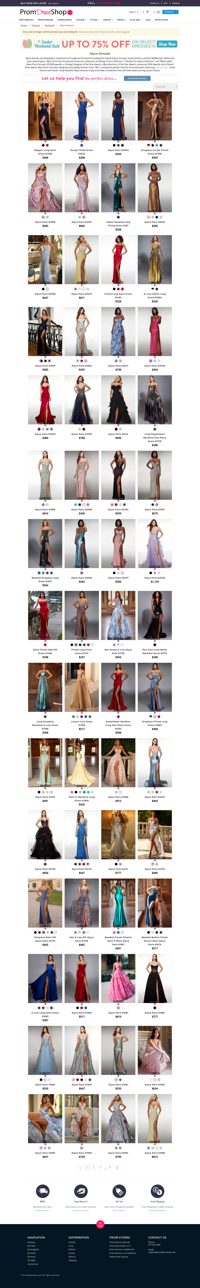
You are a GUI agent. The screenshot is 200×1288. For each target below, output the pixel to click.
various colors (162, 67)
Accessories (33, 1263)
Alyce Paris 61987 (82, 1084)
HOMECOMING (64, 20)
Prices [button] (121, 20)
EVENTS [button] (108, 20)
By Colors (32, 1245)
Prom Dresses (45, 20)
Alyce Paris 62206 (154, 578)
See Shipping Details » (157, 1210)
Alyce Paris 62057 (118, 578)
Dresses (36, 25)
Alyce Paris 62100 (118, 509)
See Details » (53, 3)
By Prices (32, 1256)
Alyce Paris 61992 (82, 366)
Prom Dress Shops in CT (120, 1245)
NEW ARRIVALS (26, 20)
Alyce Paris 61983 (45, 366)
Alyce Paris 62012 (155, 797)
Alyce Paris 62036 (45, 294)
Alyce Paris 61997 (118, 1153)
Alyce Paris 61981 (118, 1013)
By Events (32, 1253)
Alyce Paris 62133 (82, 869)
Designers (50, 25)
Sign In (132, 12)
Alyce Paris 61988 (45, 509)
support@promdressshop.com (162, 1252)
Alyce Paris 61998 (155, 1153)
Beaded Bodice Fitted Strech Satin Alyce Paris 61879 (155, 941)
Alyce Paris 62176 (155, 869)
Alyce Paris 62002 (118, 150)
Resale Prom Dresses (119, 1256)
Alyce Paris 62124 (118, 434)
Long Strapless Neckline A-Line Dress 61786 (45, 725)
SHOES (161, 20)
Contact (72, 1242)
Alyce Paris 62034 (155, 222)
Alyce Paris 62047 (81, 294)
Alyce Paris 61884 (82, 1013)
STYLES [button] (94, 20)
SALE (148, 20)
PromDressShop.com (32, 1275)
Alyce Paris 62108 (45, 869)
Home (24, 25)
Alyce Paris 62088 (81, 509)
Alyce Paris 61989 (45, 222)
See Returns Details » (81, 1210)
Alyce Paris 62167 (155, 509)
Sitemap (31, 1242)
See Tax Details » (119, 1210)
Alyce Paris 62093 (81, 434)
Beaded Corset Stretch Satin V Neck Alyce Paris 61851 (118, 941)
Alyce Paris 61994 (45, 1153)
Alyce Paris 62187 (82, 222)
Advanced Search (137, 78)
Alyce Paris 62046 (154, 366)
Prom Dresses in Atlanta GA (122, 1249)
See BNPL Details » (42, 1210)
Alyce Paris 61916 (45, 797)
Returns (72, 1256)
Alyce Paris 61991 (118, 1084)
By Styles (32, 1260)
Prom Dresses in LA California (123, 1253)
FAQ (165, 3)
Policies (72, 1249)
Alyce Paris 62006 (81, 578)
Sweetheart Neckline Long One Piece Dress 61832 (118, 725)
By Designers (34, 1249)
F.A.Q (71, 1245)
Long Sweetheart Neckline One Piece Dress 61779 (154, 438)
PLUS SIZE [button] (136, 20)
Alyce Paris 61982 (155, 1013)
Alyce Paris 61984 (45, 1084)
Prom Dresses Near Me (120, 1242)
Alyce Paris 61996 (82, 1153)
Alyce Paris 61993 (155, 1084)
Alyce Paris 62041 (118, 366)
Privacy (72, 1253)
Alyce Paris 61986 (118, 797)
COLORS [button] (81, 20)
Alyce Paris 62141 (118, 869)
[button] (170, 12)
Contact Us (154, 3)
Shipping (176, 3)
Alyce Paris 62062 (45, 434)
